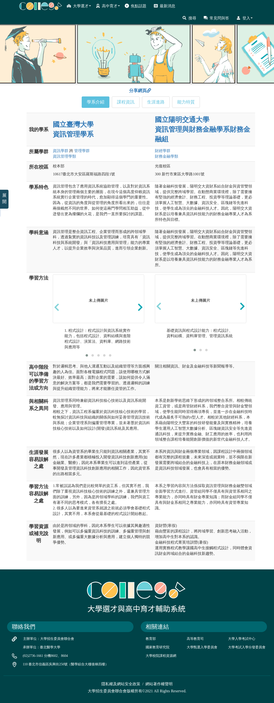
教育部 (151, 639)
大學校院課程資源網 (161, 656)
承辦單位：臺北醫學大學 (41, 647)
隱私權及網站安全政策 (120, 684)
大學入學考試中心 (241, 639)
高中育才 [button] (108, 6)
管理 (82, 151)
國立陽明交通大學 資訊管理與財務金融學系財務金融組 (202, 129)
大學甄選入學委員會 (202, 647)
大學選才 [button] (79, 6)
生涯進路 (156, 102)
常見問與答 (216, 18)
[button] (87, 355)
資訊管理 (64, 156)
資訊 (60, 151)
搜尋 (189, 18)
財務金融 (166, 156)
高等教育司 (195, 639)
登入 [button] (244, 18)
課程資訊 (125, 102)
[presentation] (56, 307)
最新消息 (164, 6)
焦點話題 (135, 6)
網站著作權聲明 (159, 684)
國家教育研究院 (157, 647)
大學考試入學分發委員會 (246, 647)
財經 (162, 151)
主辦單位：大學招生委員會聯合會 (48, 639)
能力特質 (186, 102)
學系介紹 (95, 102)
